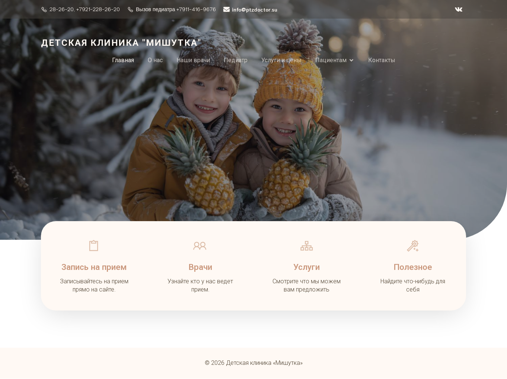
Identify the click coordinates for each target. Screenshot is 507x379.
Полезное (412, 267)
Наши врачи (193, 60)
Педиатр (236, 60)
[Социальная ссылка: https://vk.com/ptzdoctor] (458, 9)
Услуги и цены (281, 60)
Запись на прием (94, 267)
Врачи (200, 267)
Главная (123, 60)
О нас (155, 60)
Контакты (381, 60)
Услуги (306, 267)
